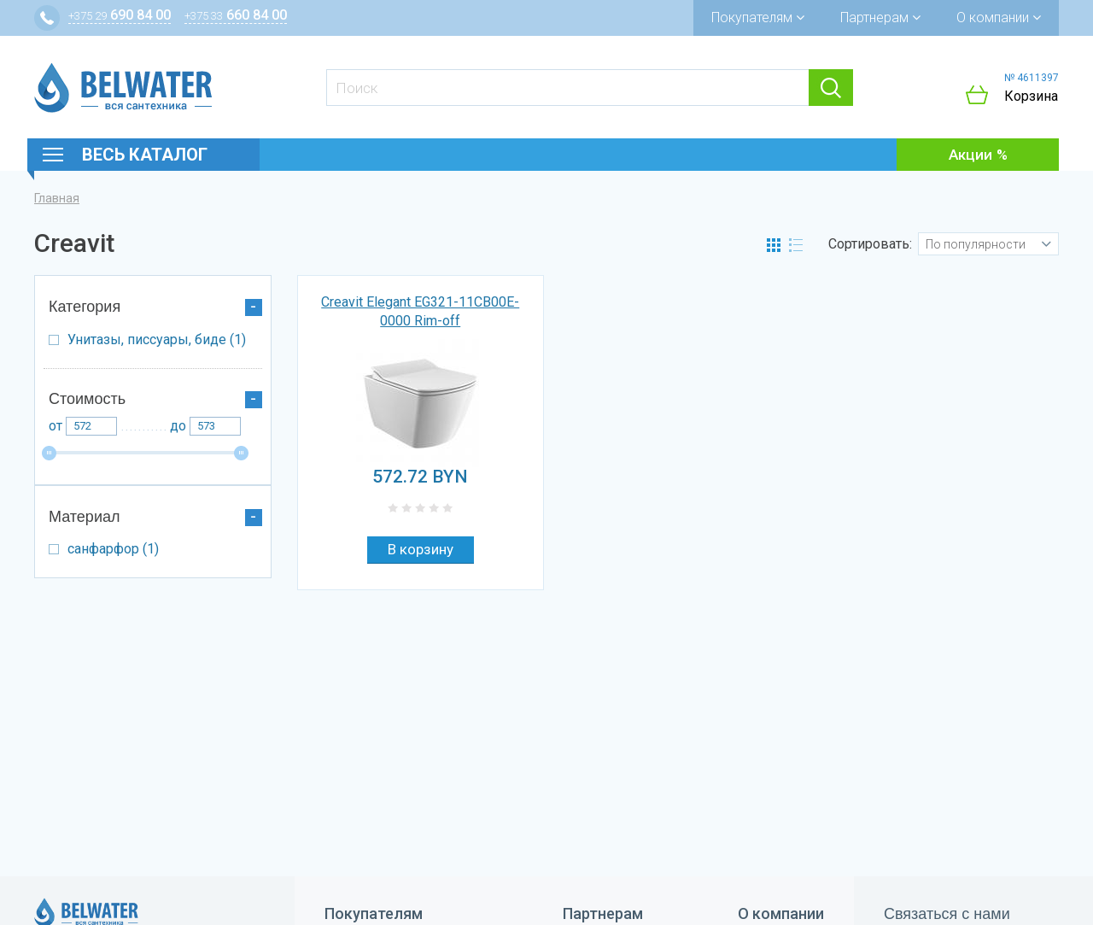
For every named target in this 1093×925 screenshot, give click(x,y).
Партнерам (880, 17)
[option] (420, 403)
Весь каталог (144, 154)
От (55, 426)
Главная (56, 198)
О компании (998, 17)
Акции (970, 154)
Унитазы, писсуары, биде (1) (169, 343)
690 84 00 (119, 15)
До (178, 426)
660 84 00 (235, 15)
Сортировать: (870, 244)
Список (796, 245)
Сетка (773, 245)
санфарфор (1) (169, 553)
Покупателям (757, 17)
